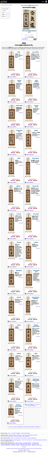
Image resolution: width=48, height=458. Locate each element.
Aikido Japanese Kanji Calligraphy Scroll (29, 31)
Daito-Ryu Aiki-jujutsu (36, 271)
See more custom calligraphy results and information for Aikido (24, 426)
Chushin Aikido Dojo (19, 131)
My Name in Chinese (15, 445)
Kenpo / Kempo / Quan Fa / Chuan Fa (36, 380)
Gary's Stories (24, 438)
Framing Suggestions (17, 439)
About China (17, 438)
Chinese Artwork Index (5, 445)
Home (9, 433)
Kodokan (19, 325)
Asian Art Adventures (32, 438)
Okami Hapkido (35, 158)
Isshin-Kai (19, 353)
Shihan (36, 353)
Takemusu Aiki (35, 186)
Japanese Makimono (27, 442)
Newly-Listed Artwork (25, 433)
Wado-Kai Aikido (36, 106)
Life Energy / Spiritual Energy (18, 405)
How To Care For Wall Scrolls (7, 436)
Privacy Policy (17, 448)
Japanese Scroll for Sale (37, 445)
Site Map (24, 446)
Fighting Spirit (19, 270)
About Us (13, 438)
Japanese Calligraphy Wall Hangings (23, 444)
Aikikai (18, 158)
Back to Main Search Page (6, 5)
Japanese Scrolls (35, 444)
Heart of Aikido (35, 52)
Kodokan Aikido (19, 105)
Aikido (18, 52)
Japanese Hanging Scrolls (25, 445)
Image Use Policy (10, 448)
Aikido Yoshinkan (36, 81)
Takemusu (19, 242)
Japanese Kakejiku (18, 442)
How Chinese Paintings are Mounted (29, 435)
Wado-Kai (19, 297)
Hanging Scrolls (35, 442)
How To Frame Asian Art (27, 439)
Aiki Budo (18, 186)
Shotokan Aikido (19, 81)
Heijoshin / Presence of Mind (36, 325)
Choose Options (12, 76)
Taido (19, 379)
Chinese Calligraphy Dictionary (7, 441)
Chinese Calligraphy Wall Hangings (8, 444)
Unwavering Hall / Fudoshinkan (35, 298)
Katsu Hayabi (36, 214)
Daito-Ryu (19, 214)
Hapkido (36, 130)
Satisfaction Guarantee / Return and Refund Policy (31, 448)
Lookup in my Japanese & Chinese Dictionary (33, 405)
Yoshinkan (36, 242)
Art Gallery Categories (15, 433)
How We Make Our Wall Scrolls (15, 435)
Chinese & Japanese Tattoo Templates (21, 436)
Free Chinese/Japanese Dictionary (40, 439)
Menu (44, 2)
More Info (21, 59)
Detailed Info (25, 38)
